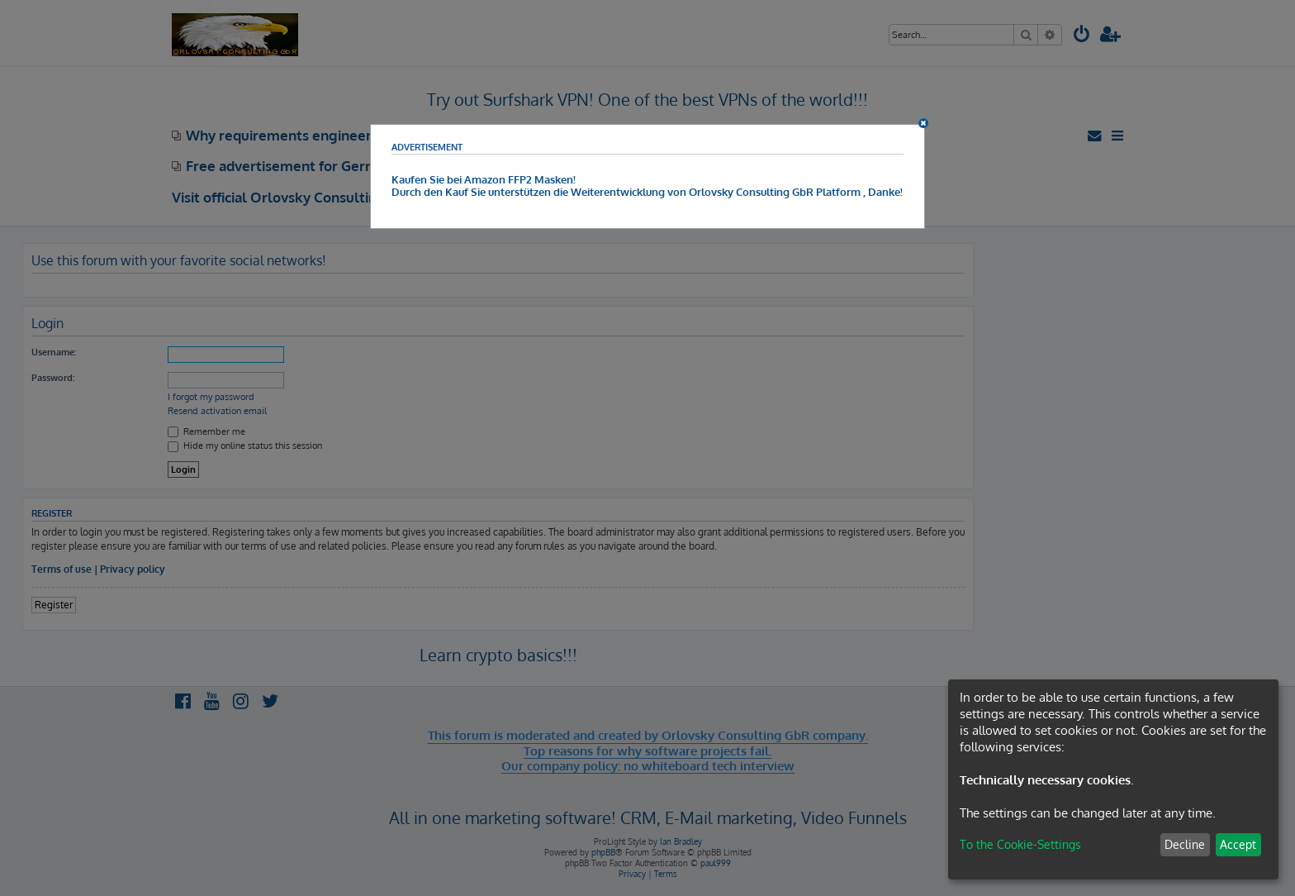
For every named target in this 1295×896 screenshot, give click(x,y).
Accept (1238, 844)
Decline (1185, 844)
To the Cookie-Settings (1020, 844)
